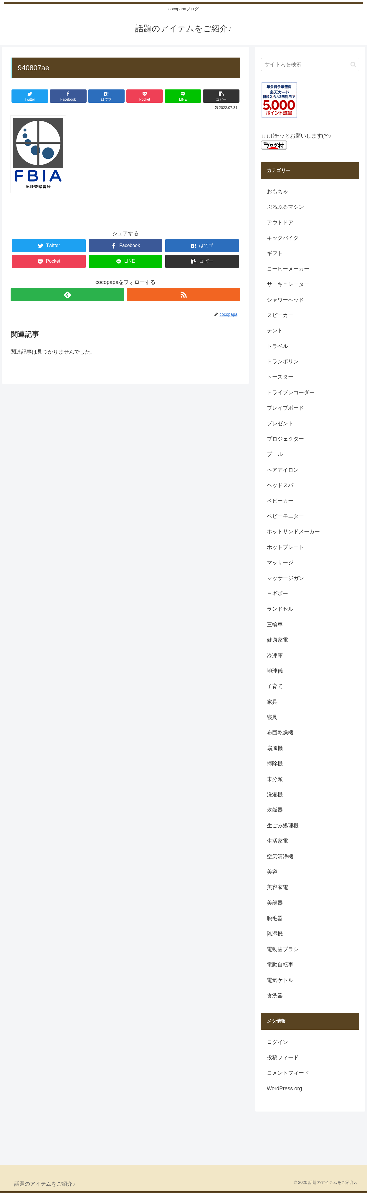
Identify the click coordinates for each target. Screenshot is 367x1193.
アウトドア (280, 222)
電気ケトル (280, 980)
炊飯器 (275, 810)
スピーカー (280, 315)
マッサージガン (285, 578)
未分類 (275, 779)
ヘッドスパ (280, 485)
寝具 (272, 717)
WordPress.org (284, 1088)
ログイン (277, 1042)
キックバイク (283, 238)
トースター (280, 377)
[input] (310, 64)
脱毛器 (275, 918)
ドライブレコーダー (291, 393)
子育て (275, 686)
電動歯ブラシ (283, 949)
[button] (353, 64)
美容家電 (277, 887)
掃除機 (275, 764)
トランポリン (283, 362)
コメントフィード (288, 1073)
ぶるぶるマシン (285, 207)
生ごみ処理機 (283, 825)
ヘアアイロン (283, 470)
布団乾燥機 (280, 733)
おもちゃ (277, 192)
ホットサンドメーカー (293, 532)
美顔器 (275, 903)
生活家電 (277, 841)
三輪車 (275, 624)
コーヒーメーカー (288, 269)
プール (275, 454)
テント (275, 331)
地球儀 (275, 671)
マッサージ (280, 563)
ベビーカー (280, 501)
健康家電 (277, 640)
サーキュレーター (288, 284)
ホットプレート (285, 547)
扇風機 (275, 748)
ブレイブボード (285, 408)
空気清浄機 (280, 856)
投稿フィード (283, 1057)
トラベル (277, 346)
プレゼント (280, 423)
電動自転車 (280, 965)
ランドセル (280, 609)
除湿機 (275, 934)
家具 (272, 702)
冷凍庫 (275, 655)
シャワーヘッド (285, 300)
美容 (272, 872)
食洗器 (275, 995)
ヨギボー (277, 593)
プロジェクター (285, 439)
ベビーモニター (285, 516)
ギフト (275, 253)
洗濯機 (275, 794)
